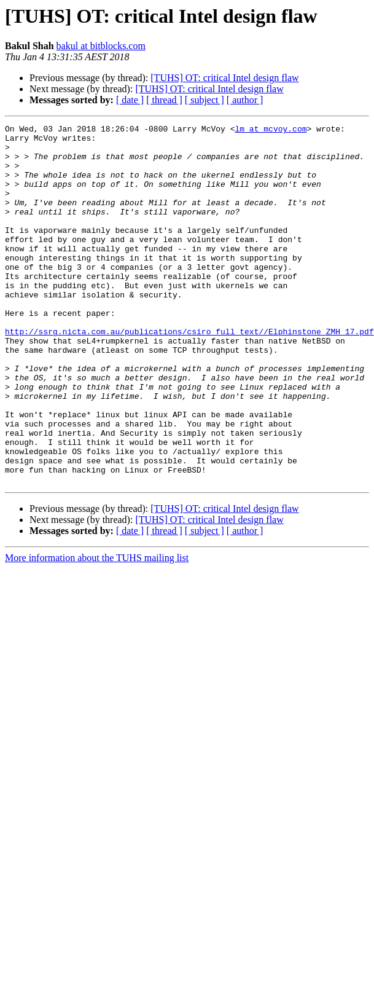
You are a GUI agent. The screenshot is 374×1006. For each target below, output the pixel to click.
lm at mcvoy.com (270, 130)
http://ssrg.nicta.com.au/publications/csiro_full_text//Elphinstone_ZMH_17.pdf (189, 373)
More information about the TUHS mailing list (97, 629)
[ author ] (245, 100)
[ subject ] (204, 100)
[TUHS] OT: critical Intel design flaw (224, 78)
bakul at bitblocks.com (101, 46)
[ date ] (130, 100)
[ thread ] (164, 100)
